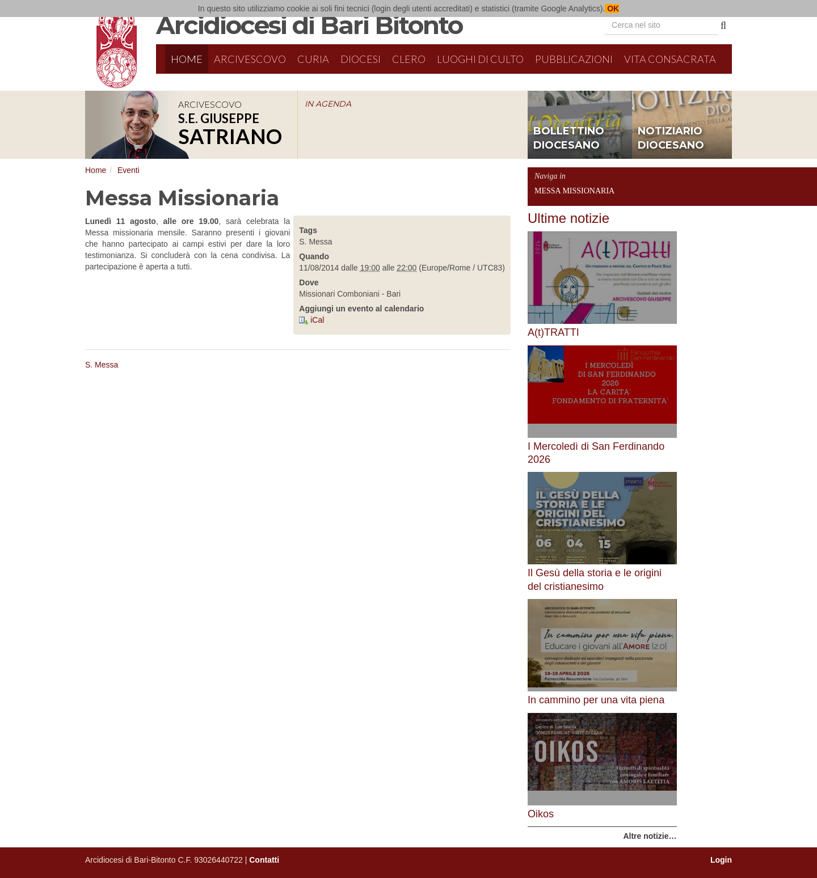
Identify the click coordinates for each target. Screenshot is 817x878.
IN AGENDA (328, 104)
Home (187, 59)
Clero (409, 59)
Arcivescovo (250, 59)
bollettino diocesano (568, 138)
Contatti (264, 859)
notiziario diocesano (671, 138)
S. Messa (101, 364)
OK (612, 8)
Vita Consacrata (670, 59)
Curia (313, 59)
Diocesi (360, 59)
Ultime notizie (568, 218)
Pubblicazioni (574, 59)
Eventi (128, 170)
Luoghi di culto (480, 59)
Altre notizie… (649, 836)
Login (721, 859)
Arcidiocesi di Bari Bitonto (309, 25)
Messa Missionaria (574, 191)
